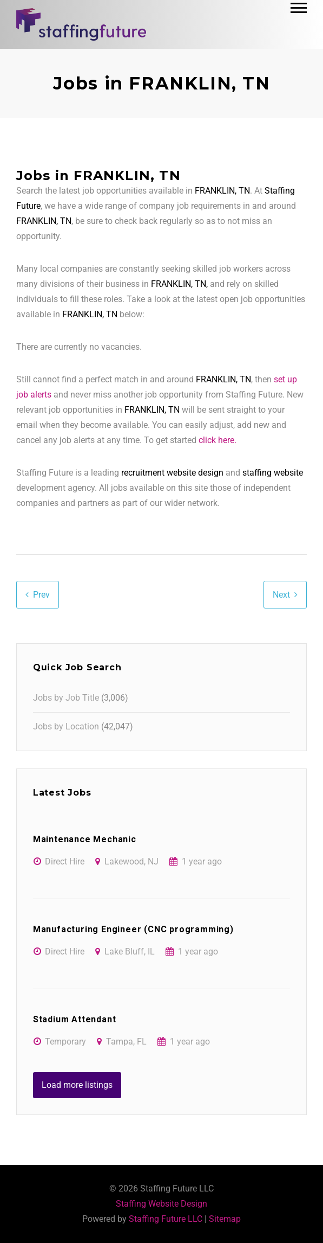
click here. (217, 440)
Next (281, 595)
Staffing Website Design (161, 1204)
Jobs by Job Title (66, 698)
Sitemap (225, 1219)
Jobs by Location (66, 726)
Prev (41, 595)
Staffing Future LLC (165, 1219)
